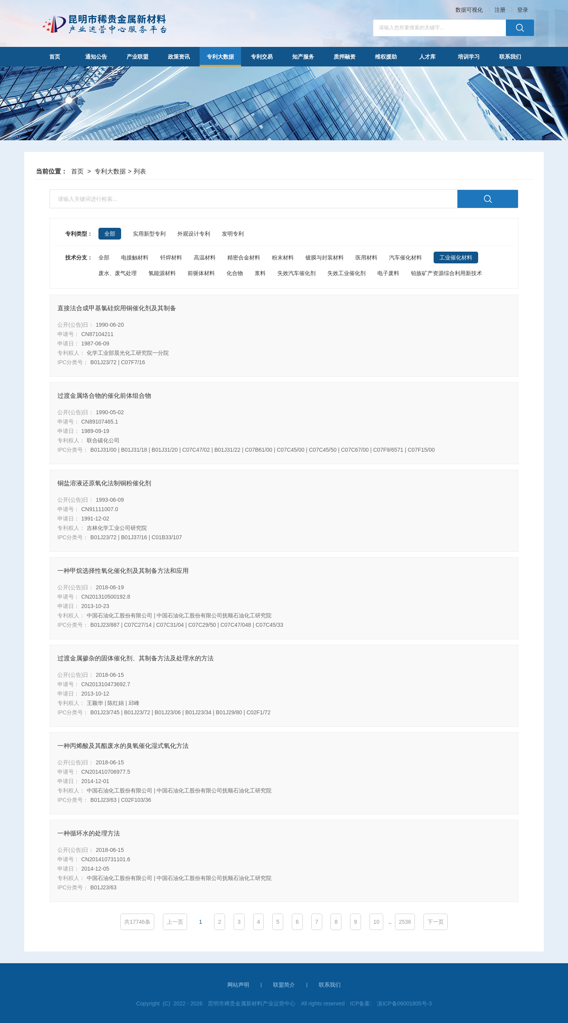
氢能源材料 (162, 273)
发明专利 (233, 234)
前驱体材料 (201, 273)
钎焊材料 (171, 257)
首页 (77, 171)
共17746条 (137, 922)
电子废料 (388, 273)
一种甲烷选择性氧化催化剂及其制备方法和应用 (123, 570)
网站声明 (238, 985)
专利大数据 (110, 171)
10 (376, 922)
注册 (500, 10)
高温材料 (205, 257)
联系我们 (330, 985)
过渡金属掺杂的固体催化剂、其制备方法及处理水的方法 (135, 658)
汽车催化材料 (405, 257)
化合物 (235, 273)
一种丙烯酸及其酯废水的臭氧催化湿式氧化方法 (123, 745)
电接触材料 (134, 257)
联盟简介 (284, 985)
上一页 (175, 922)
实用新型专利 (149, 234)
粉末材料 (283, 257)
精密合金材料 (243, 257)
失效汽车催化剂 (296, 273)
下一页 (435, 922)
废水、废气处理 (117, 273)
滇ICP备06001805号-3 (404, 1003)
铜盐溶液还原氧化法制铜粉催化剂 (104, 483)
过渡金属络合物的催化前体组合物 (104, 395)
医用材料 (366, 257)
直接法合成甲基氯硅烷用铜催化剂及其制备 (116, 308)
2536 (405, 922)
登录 (522, 10)
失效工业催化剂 (346, 273)
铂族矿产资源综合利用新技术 (446, 273)
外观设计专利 (193, 234)
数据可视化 (469, 10)
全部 (103, 257)
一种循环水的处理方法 (88, 833)
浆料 (260, 273)
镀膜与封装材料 (324, 257)
